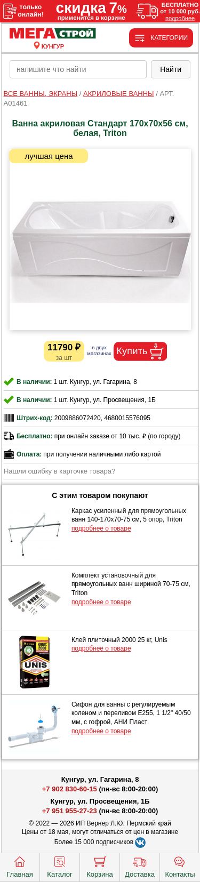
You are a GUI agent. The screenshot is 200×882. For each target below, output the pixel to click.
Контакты (180, 866)
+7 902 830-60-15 (69, 789)
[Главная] (53, 34)
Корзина (99, 866)
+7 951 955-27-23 (69, 811)
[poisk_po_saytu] (78, 69)
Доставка (140, 866)
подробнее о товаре (101, 528)
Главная (19, 866)
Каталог (59, 866)
